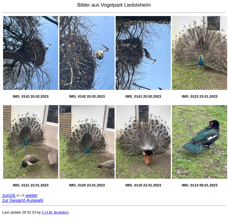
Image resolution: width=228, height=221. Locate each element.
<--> (21, 195)
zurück (9, 195)
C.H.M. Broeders (55, 212)
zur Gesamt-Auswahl (22, 200)
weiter (31, 195)
